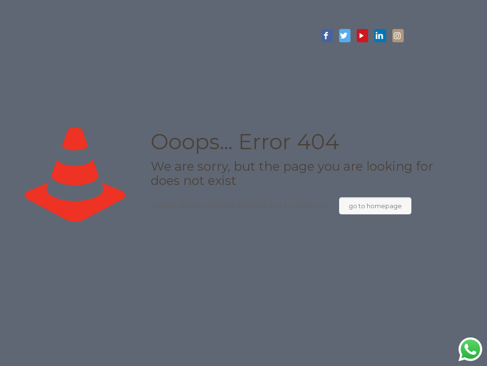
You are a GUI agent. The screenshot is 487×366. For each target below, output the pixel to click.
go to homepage (375, 206)
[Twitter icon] (345, 36)
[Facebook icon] (326, 36)
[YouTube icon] (362, 36)
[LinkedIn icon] (380, 36)
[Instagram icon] (398, 36)
